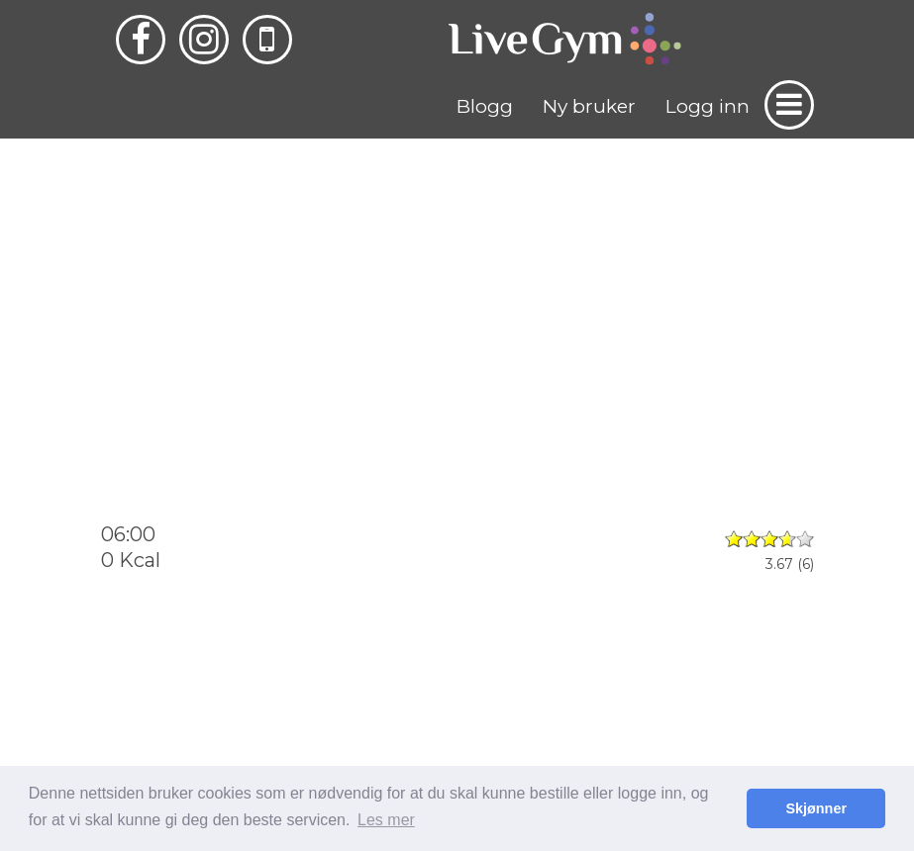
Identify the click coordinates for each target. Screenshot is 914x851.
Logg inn (707, 106)
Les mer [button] (386, 819)
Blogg (485, 106)
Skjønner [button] (816, 808)
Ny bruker (589, 106)
